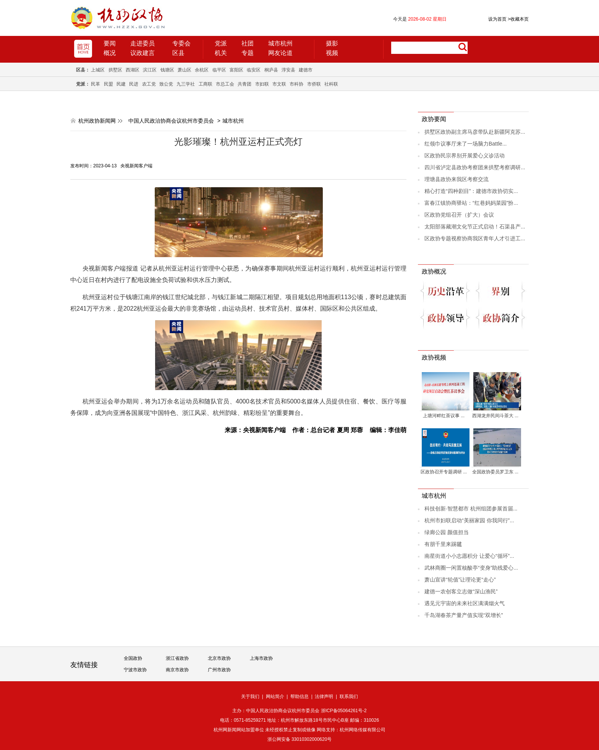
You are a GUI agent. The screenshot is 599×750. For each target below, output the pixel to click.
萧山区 (184, 70)
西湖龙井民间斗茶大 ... (495, 415)
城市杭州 (280, 43)
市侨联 (314, 84)
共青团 (244, 84)
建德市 (305, 70)
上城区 (98, 70)
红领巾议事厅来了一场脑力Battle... (465, 144)
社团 (247, 43)
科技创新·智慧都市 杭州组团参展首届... (470, 508)
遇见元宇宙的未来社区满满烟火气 (464, 603)
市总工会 (225, 84)
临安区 (254, 70)
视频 (332, 53)
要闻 (110, 43)
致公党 (166, 84)
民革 (95, 84)
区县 (178, 53)
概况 (110, 53)
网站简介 (275, 696)
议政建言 (142, 53)
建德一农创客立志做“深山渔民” (460, 591)
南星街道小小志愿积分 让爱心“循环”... (469, 556)
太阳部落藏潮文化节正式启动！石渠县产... (474, 227)
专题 (247, 53)
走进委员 (142, 43)
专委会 (181, 43)
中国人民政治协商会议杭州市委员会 (171, 121)
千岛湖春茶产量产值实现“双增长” (463, 615)
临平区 (219, 70)
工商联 (205, 84)
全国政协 (133, 658)
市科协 (296, 84)
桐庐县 (271, 70)
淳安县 (288, 70)
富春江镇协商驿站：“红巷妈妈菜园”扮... (471, 203)
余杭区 (202, 70)
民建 (121, 84)
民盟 (108, 84)
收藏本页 (518, 19)
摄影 (332, 43)
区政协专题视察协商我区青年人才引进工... (474, 238)
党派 (221, 43)
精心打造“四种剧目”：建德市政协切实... (471, 191)
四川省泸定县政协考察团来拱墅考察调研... (474, 167)
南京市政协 (177, 669)
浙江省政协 (177, 658)
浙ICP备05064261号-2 (344, 710)
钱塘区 (167, 70)
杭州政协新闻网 (97, 121)
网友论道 (280, 53)
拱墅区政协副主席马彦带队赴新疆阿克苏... (474, 132)
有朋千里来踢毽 (443, 544)
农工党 (149, 84)
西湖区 (132, 70)
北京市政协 (219, 658)
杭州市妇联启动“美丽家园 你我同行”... (469, 520)
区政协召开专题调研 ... (444, 472)
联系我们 (349, 696)
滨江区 (150, 70)
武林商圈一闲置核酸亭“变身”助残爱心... (471, 568)
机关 (221, 53)
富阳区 (236, 70)
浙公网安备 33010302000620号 (299, 739)
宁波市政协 (135, 669)
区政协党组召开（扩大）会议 (459, 215)
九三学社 (185, 84)
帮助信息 (299, 696)
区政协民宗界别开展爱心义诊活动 (464, 155)
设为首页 (497, 19)
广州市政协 (219, 669)
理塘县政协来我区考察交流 (456, 179)
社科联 (331, 84)
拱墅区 (115, 70)
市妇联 (262, 84)
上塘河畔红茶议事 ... (444, 415)
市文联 (279, 84)
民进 (133, 84)
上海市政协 (261, 658)
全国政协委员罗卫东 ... (495, 472)
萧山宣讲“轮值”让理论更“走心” (460, 580)
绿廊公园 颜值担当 (446, 532)
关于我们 (250, 696)
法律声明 (324, 696)
